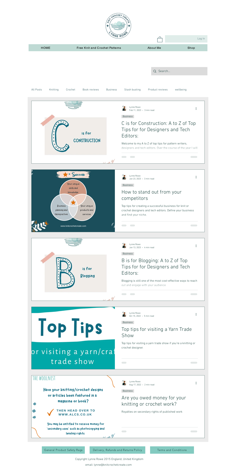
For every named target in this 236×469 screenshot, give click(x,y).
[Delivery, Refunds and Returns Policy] (117, 450)
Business (111, 89)
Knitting (54, 89)
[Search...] (179, 71)
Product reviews (158, 89)
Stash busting (132, 89)
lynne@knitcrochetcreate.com (113, 465)
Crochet (70, 89)
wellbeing (181, 89)
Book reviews (91, 89)
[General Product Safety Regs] (63, 450)
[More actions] (197, 108)
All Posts (36, 89)
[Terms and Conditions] (172, 450)
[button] (159, 39)
